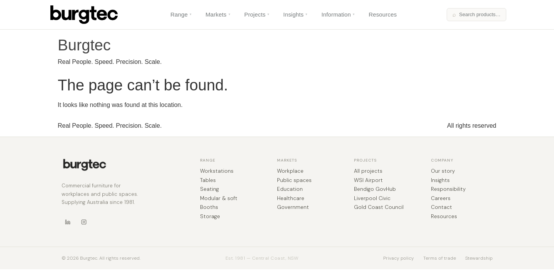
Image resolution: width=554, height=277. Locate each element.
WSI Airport (368, 180)
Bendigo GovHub (375, 189)
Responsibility (448, 189)
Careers (441, 198)
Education (290, 189)
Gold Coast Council (379, 207)
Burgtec (84, 45)
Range (181, 14)
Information (338, 14)
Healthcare (290, 198)
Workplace (290, 171)
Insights (295, 14)
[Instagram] (84, 222)
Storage (210, 216)
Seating (209, 189)
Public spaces (294, 180)
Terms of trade (439, 258)
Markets (217, 14)
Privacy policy (398, 258)
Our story (443, 171)
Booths (209, 207)
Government (293, 207)
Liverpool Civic (372, 198)
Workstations (217, 171)
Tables (208, 180)
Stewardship (478, 258)
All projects (368, 171)
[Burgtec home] (85, 165)
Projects (257, 14)
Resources (383, 14)
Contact (441, 207)
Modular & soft (218, 198)
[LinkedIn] (68, 222)
